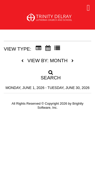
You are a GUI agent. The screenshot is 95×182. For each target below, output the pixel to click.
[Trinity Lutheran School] (49, 19)
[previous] (24, 61)
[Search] (48, 73)
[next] (72, 61)
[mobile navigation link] (88, 8)
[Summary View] (38, 48)
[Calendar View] (47, 48)
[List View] (57, 48)
